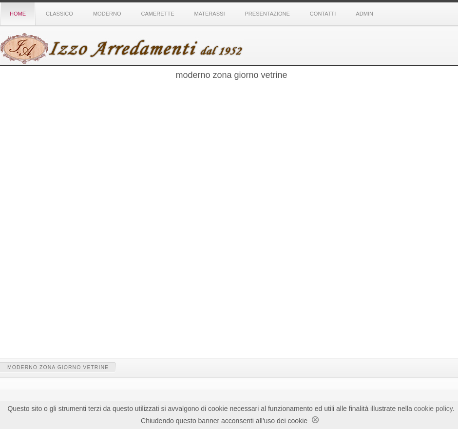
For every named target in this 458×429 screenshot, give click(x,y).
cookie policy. (434, 408)
